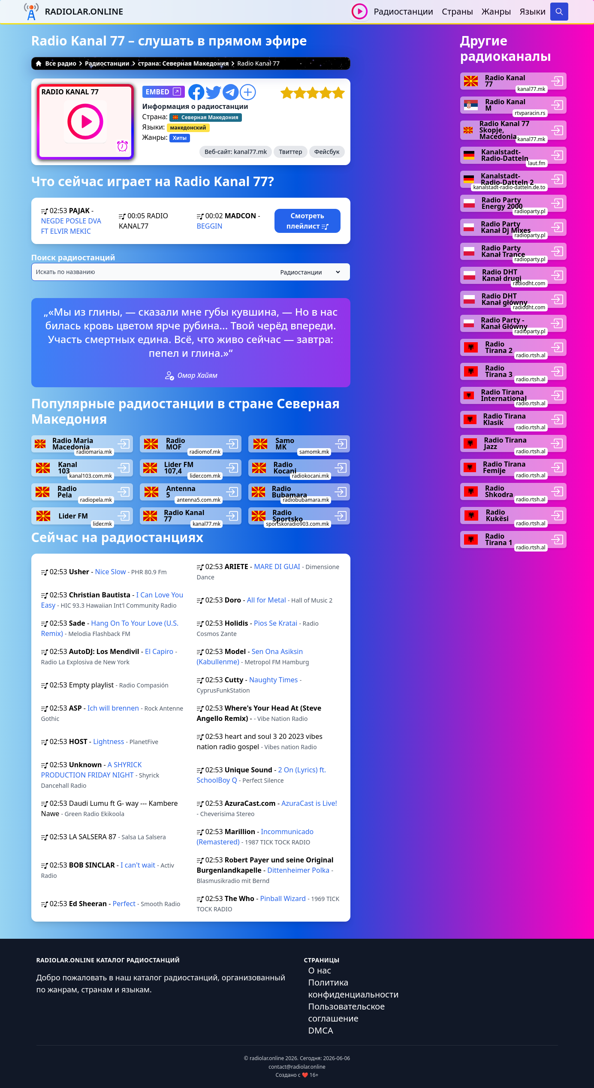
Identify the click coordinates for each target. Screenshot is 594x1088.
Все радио (56, 63)
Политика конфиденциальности (353, 988)
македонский (188, 127)
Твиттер (290, 152)
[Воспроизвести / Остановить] (359, 11)
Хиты (180, 138)
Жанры (496, 11)
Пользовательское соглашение (346, 1012)
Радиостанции (403, 11)
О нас (320, 970)
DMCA (320, 1030)
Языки (533, 11)
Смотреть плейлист (307, 221)
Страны (457, 11)
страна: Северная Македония (183, 63)
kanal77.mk (250, 152)
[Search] (559, 12)
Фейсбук (327, 152)
